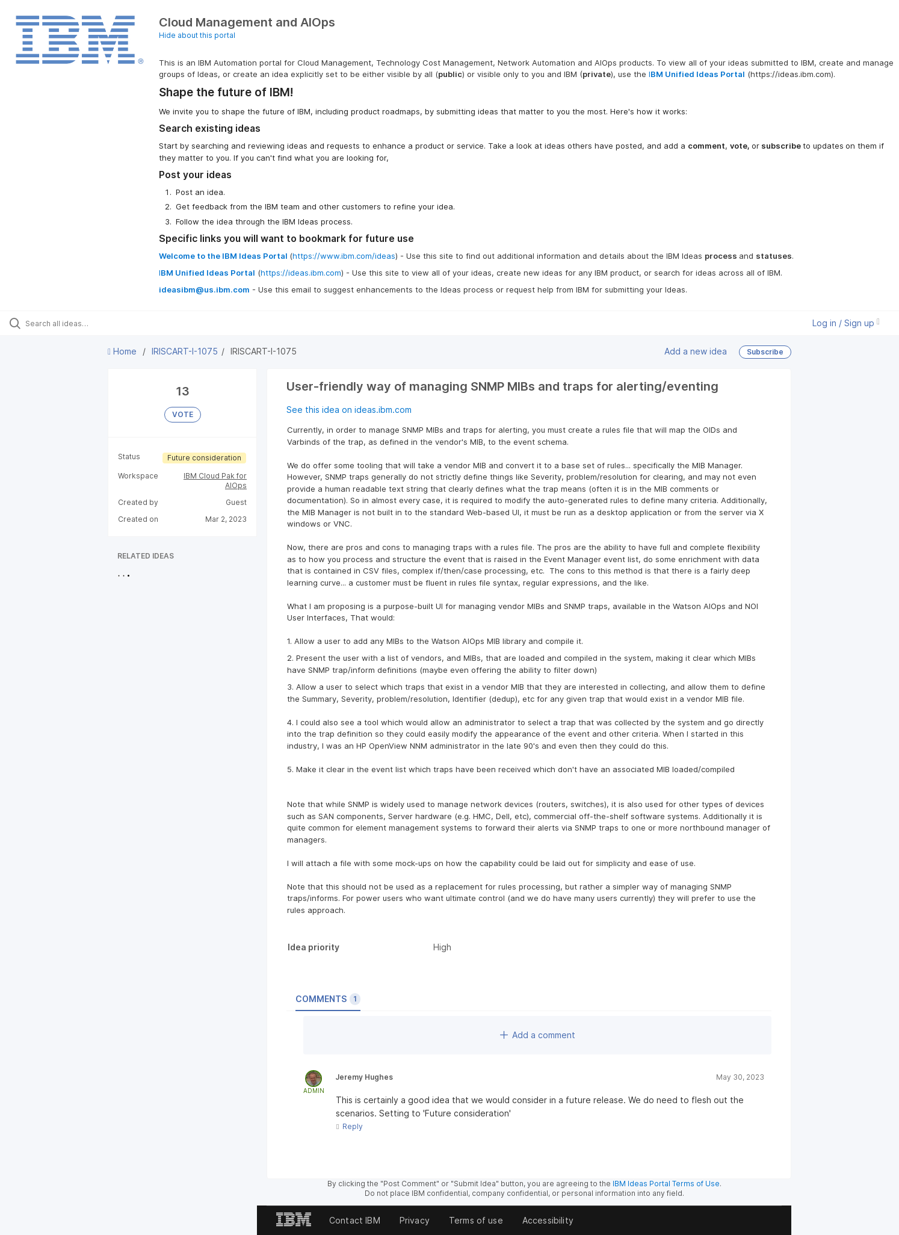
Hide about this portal (197, 35)
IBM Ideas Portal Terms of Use (666, 1183)
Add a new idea (695, 351)
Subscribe (765, 351)
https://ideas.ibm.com (301, 272)
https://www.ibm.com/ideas (343, 256)
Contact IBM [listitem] (354, 1220)
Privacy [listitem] (415, 1220)
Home (123, 351)
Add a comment (537, 1035)
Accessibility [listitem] (547, 1220)
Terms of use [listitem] (476, 1220)
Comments (327, 999)
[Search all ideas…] (105, 323)
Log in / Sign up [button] (846, 323)
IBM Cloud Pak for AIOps (215, 480)
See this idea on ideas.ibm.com (349, 409)
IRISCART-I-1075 (185, 351)
